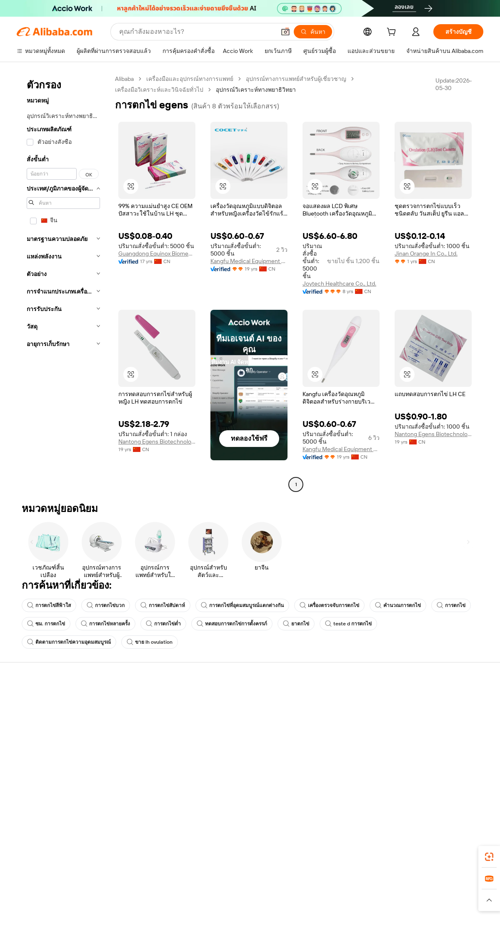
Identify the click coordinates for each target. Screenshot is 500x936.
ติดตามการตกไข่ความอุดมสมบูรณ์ (69, 642)
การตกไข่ (451, 605)
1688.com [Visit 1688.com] (153, 884)
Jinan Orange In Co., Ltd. (426, 253)
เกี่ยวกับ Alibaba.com (426, 700)
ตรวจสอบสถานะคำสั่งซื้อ (48, 732)
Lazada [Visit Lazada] (261, 884)
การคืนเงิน (30, 748)
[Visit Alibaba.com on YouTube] (454, 781)
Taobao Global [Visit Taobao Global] (296, 884)
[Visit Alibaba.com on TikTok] (466, 781)
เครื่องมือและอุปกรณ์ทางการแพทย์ (189, 78)
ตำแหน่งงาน (416, 748)
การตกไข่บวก (106, 605)
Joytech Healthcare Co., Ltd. (339, 283)
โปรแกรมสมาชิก (229, 716)
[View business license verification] (322, 920)
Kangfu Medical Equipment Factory (249, 261)
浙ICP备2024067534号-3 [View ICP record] (452, 920)
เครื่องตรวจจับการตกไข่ (329, 605)
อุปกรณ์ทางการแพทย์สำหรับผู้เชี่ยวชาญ (296, 78)
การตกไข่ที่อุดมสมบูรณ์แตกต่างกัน (242, 605)
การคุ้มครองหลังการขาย (143, 757)
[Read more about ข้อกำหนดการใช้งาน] (386, 900)
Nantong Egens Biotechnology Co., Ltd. (156, 441)
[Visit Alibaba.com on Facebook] (404, 781)
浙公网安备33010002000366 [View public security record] (368, 920)
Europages (382, 884)
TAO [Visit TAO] (326, 884)
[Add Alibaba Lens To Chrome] (132, 846)
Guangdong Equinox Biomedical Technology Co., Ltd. (156, 253)
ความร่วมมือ (320, 755)
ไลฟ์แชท (28, 716)
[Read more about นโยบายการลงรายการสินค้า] (165, 900)
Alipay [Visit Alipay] (237, 884)
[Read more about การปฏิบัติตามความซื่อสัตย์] (452, 900)
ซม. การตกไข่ (46, 623)
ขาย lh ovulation (149, 642)
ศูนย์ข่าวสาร (416, 732)
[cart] (393, 33)
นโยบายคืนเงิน (131, 725)
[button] (285, 32)
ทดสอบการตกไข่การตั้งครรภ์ (232, 623)
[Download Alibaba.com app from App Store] (394, 846)
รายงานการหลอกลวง (44, 763)
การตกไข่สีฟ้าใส (49, 605)
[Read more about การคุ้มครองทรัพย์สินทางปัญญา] (246, 900)
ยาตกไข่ (296, 623)
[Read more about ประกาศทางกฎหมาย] (97, 900)
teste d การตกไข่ (348, 623)
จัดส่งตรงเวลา (130, 741)
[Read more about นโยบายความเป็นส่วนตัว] (323, 900)
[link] (489, 857)
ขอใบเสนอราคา (229, 700)
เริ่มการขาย (319, 700)
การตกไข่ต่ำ (163, 623)
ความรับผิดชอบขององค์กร (433, 716)
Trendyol (350, 884)
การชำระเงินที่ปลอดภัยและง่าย (152, 709)
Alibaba (124, 78)
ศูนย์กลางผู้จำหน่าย (328, 716)
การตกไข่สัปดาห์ (162, 605)
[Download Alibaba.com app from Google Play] (455, 846)
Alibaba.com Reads (233, 748)
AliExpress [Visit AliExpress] (120, 884)
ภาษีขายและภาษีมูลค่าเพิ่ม (242, 732)
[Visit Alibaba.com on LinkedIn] (416, 781)
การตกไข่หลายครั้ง (105, 623)
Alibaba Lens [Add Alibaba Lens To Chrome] (45, 846)
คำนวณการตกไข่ (398, 605)
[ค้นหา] (313, 31)
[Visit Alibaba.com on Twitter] (428, 781)
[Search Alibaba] (196, 31)
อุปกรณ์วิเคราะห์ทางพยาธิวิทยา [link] (256, 89)
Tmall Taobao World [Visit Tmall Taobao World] (198, 884)
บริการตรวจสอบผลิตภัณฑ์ (145, 773)
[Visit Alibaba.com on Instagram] (441, 781)
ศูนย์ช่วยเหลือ (34, 700)
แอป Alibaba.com (337, 846)
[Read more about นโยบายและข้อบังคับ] (40, 900)
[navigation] (63, 282)
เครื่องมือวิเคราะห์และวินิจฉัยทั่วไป (159, 89)
